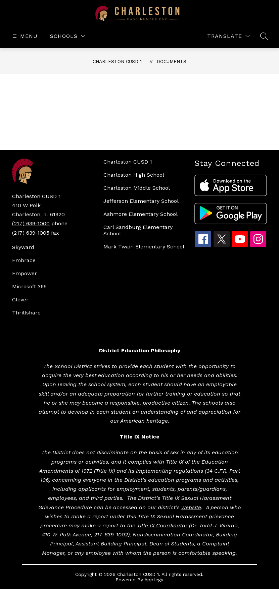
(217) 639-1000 (31, 223)
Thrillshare (26, 312)
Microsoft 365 (29, 286)
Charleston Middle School (136, 188)
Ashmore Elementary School (140, 214)
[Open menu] (24, 36)
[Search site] (264, 36)
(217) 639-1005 (30, 233)
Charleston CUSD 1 (117, 61)
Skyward (23, 247)
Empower (24, 273)
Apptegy (153, 579)
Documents (171, 61)
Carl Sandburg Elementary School (138, 230)
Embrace (24, 260)
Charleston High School (133, 175)
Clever (20, 299)
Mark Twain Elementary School (143, 246)
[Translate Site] (228, 36)
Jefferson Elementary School (141, 201)
